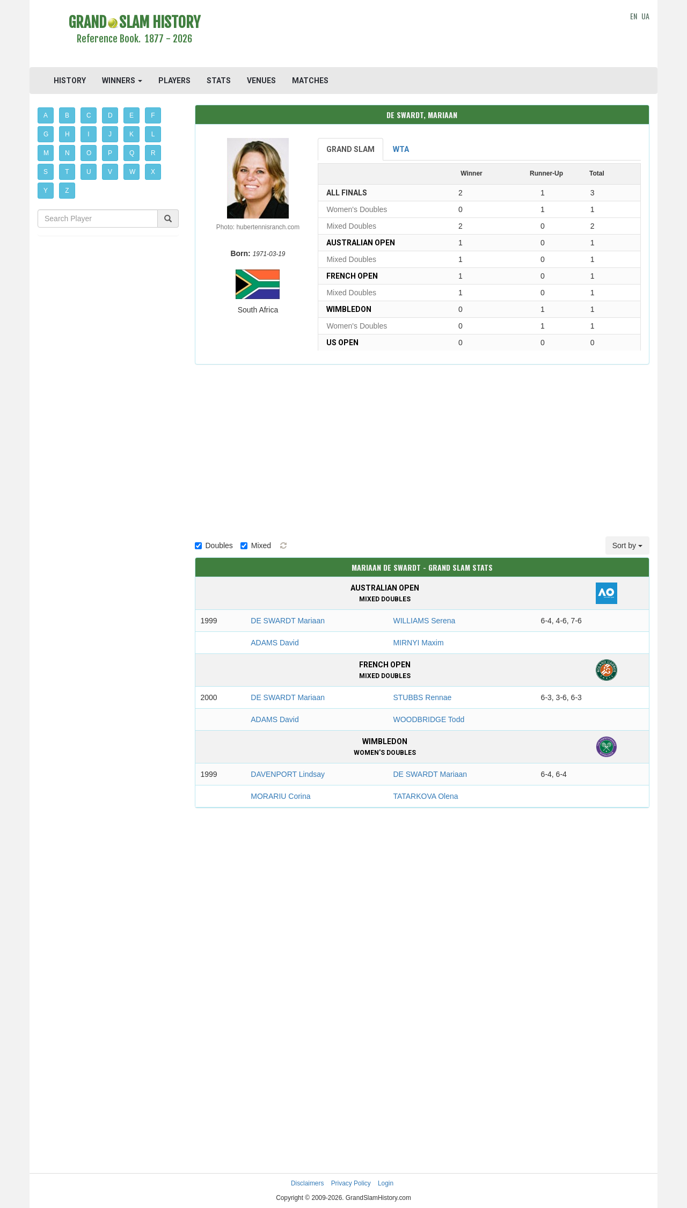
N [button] (67, 153)
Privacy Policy (351, 1183)
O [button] (88, 153)
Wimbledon (348, 309)
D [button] (110, 115)
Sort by (627, 545)
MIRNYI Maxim (418, 642)
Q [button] (131, 153)
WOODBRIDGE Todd (428, 719)
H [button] (67, 134)
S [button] (45, 172)
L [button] (153, 134)
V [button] (110, 172)
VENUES (261, 80)
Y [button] (45, 190)
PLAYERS (174, 80)
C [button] (88, 115)
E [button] (131, 115)
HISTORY (70, 80)
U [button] (88, 172)
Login (385, 1183)
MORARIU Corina (280, 796)
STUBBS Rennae (422, 697)
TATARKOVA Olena (425, 796)
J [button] (110, 134)
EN (633, 15)
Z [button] (67, 190)
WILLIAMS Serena (424, 620)
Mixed (255, 545)
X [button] (153, 172)
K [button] (131, 134)
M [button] (46, 153)
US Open (342, 342)
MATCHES (310, 80)
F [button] (153, 115)
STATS (219, 80)
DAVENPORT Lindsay (288, 774)
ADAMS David (274, 642)
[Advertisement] (422, 35)
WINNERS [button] (122, 80)
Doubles (214, 545)
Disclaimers (307, 1183)
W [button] (132, 172)
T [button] (67, 172)
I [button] (88, 134)
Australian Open (360, 242)
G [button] (45, 134)
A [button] (45, 115)
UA (645, 15)
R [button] (153, 153)
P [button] (110, 153)
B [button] (67, 115)
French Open (352, 276)
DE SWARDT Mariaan (288, 620)
